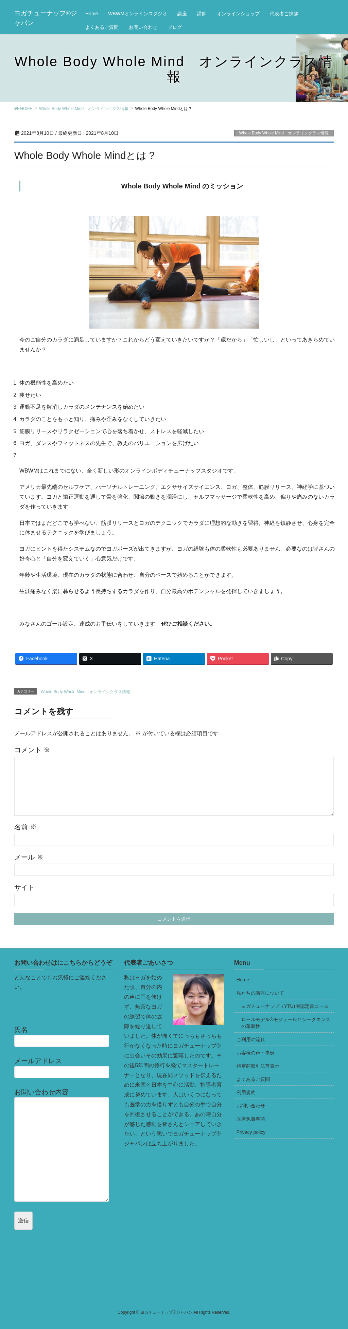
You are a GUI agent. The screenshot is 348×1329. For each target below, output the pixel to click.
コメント (32, 750)
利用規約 (246, 1092)
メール (29, 857)
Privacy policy (251, 1132)
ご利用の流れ (251, 1039)
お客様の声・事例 (256, 1052)
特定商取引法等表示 (258, 1066)
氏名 (64, 1036)
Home (243, 979)
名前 (25, 827)
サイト (24, 887)
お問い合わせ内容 (64, 1144)
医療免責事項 (251, 1119)
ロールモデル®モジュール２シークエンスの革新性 (285, 1023)
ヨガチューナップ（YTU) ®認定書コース (285, 1006)
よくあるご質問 (253, 1079)
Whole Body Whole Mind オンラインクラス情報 (284, 133)
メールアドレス (64, 1067)
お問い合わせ (251, 1105)
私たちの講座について (260, 993)
